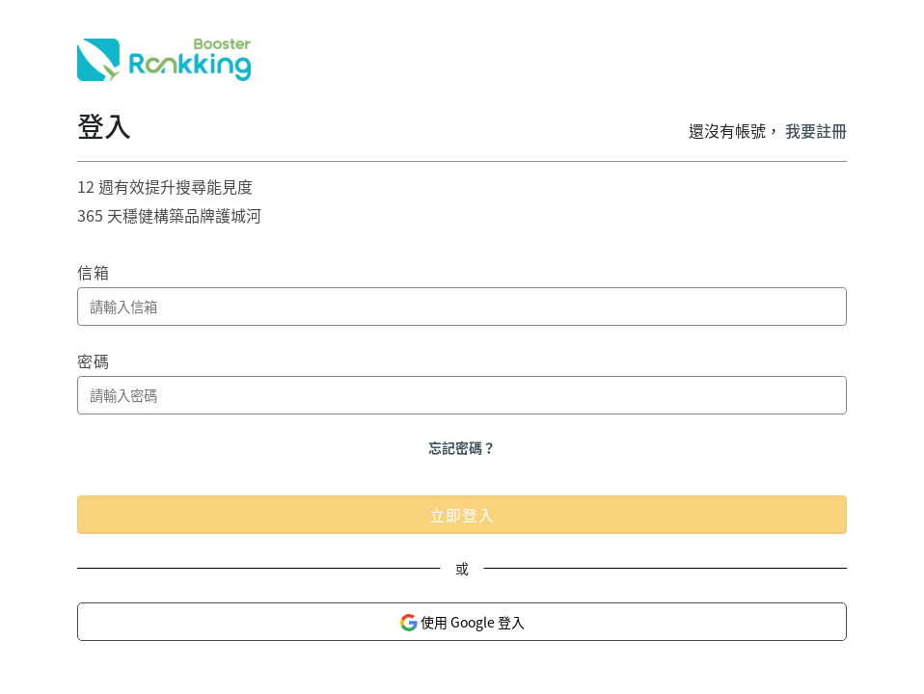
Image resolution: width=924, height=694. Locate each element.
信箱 (93, 271)
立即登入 (462, 514)
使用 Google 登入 (462, 622)
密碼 (93, 360)
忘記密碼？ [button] (462, 447)
